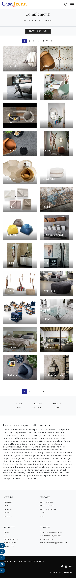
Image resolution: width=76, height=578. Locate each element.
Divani (6, 532)
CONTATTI (8, 516)
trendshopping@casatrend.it (55, 543)
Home (25, 20)
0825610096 (48, 539)
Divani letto (9, 546)
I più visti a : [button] (38, 407)
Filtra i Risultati (38, 31)
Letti (6, 536)
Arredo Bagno (10, 543)
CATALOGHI (8, 509)
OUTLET (7, 506)
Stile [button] (19, 407)
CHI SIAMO (8, 502)
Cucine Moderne (46, 502)
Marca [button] (19, 404)
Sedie (42, 516)
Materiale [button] (57, 404)
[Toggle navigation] (72, 4)
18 (51, 41)
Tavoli (42, 513)
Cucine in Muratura (48, 509)
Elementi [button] (38, 404)
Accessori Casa (34, 20)
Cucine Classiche (47, 506)
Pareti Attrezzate (11, 539)
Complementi (48, 20)
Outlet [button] (57, 407)
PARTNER (7, 513)
